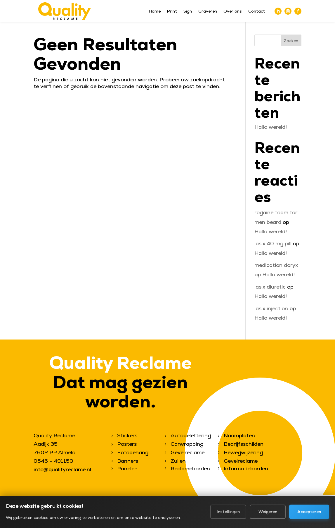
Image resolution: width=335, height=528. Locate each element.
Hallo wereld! (270, 127)
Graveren (207, 11)
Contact (256, 11)
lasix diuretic (270, 286)
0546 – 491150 (53, 460)
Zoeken (291, 40)
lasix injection (271, 308)
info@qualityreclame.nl (62, 469)
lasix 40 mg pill (272, 243)
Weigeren (267, 515)
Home (155, 11)
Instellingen (227, 515)
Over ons (232, 11)
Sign (187, 11)
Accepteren (309, 515)
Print (172, 11)
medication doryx (276, 265)
